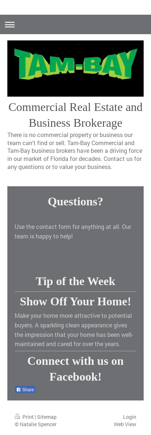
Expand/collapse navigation (75, 24)
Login (129, 416)
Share (25, 389)
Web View (125, 424)
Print (25, 416)
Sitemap (47, 416)
